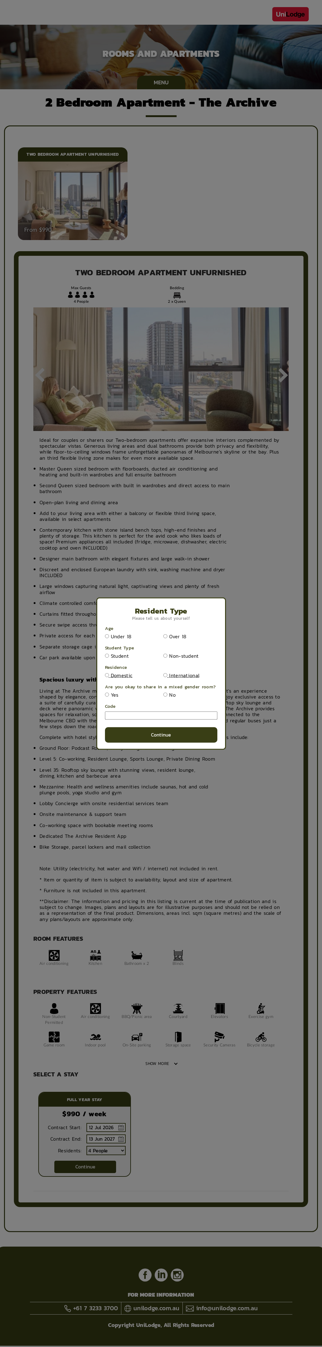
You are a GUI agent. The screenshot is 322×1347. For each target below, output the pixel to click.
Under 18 (118, 636)
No (169, 695)
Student (117, 656)
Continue (161, 734)
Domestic (119, 675)
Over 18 (174, 636)
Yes (112, 695)
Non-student (181, 656)
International (181, 675)
